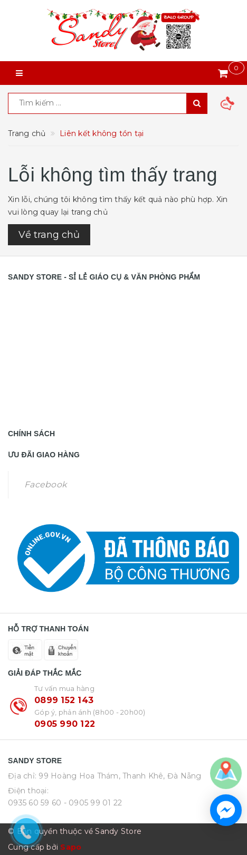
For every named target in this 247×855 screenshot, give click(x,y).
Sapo (70, 847)
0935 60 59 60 (34, 803)
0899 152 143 (63, 700)
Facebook (45, 484)
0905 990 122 (64, 724)
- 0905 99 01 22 (93, 803)
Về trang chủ (49, 235)
